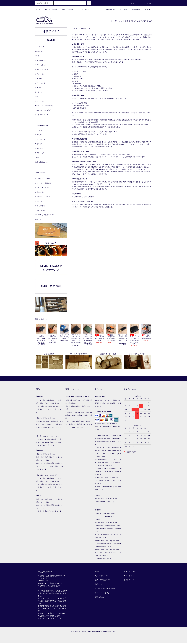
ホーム (38, 9)
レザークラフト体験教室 (43, 183)
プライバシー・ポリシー (105, 39)
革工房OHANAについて (42, 178)
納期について (39, 219)
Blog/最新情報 (109, 9)
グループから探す (66, 9)
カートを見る (129, 576)
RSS (96, 597)
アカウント (132, 3)
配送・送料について (102, 580)
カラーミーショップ (110, 37)
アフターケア (39, 201)
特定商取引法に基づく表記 (105, 588)
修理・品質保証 (40, 206)
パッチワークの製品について (44, 215)
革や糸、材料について (42, 188)
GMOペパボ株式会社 (126, 35)
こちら (100, 489)
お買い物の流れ (40, 192)
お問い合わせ (134, 9)
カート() (146, 3)
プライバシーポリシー (103, 593)
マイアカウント (130, 571)
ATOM (101, 597)
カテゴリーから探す (49, 9)
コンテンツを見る (82, 9)
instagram (146, 9)
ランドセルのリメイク (42, 210)
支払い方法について (102, 576)
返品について (100, 584)
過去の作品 (122, 9)
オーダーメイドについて (43, 197)
